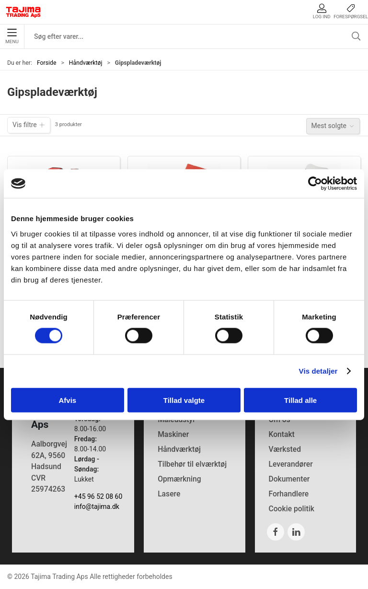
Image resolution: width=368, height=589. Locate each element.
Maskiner (173, 434)
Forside (47, 62)
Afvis (67, 400)
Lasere (169, 493)
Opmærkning (179, 478)
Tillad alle (300, 400)
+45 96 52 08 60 (98, 496)
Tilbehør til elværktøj (192, 464)
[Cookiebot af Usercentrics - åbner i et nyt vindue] (315, 184)
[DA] (23, 12)
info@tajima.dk (96, 506)
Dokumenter (289, 478)
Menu (11, 36)
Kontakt (281, 434)
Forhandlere (288, 493)
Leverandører (290, 464)
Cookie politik (291, 508)
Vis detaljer (318, 371)
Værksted (284, 449)
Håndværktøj (86, 62)
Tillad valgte (184, 400)
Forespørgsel (351, 11)
